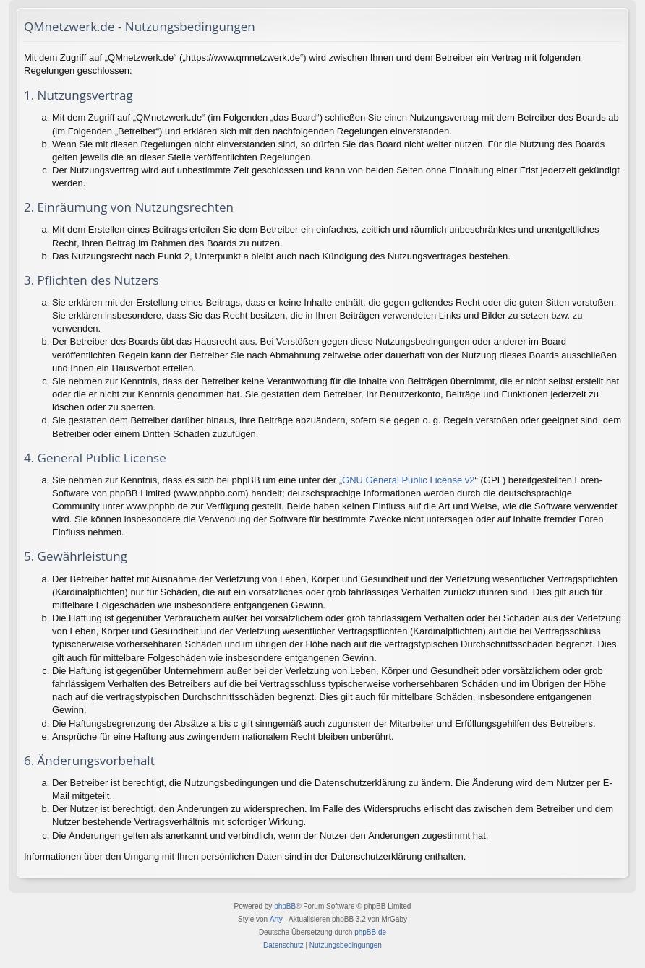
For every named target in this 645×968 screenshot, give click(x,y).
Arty (276, 919)
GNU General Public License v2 (408, 480)
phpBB (285, 906)
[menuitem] (283, 945)
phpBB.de (370, 932)
